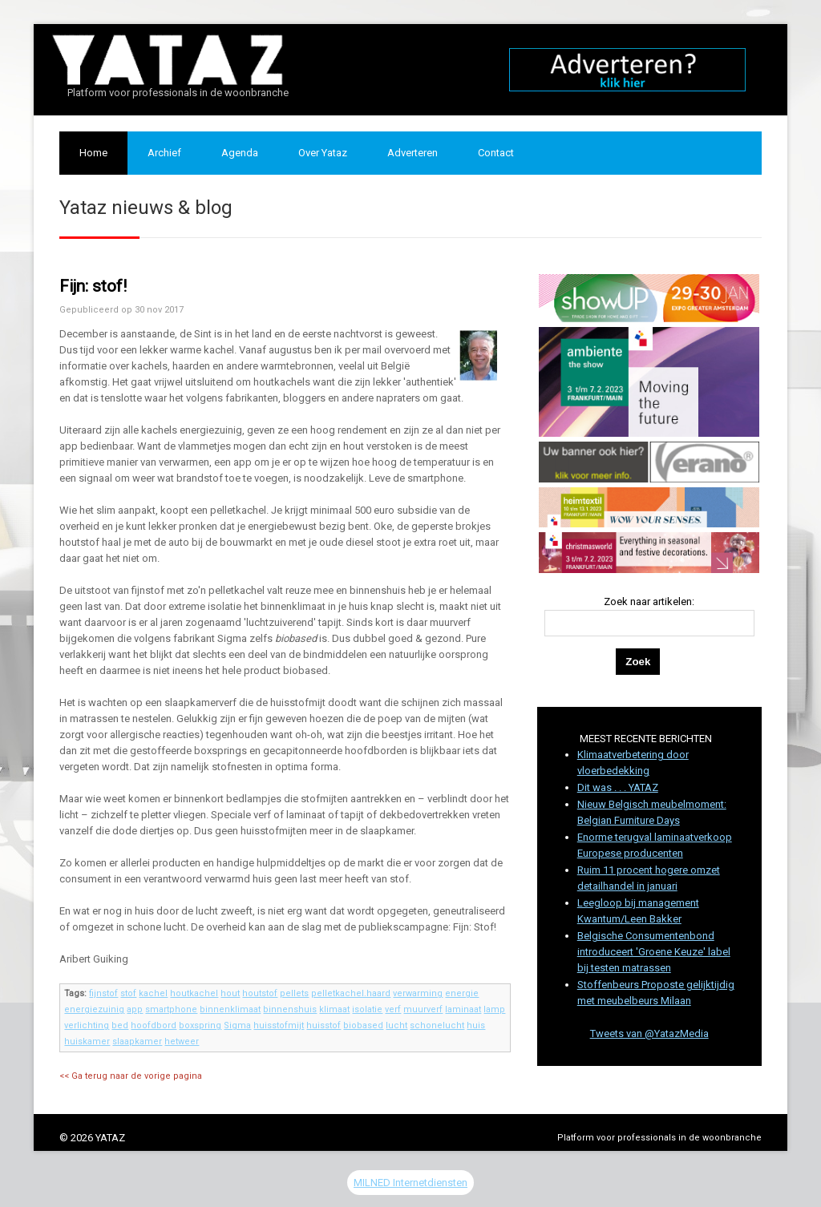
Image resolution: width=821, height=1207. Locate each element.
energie (462, 993)
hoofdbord (153, 1025)
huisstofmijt (278, 1025)
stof (128, 993)
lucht (396, 1025)
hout (230, 993)
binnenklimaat (230, 1009)
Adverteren (412, 153)
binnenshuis (290, 1009)
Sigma (237, 1025)
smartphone (171, 1009)
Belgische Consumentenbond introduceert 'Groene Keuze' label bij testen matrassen (653, 952)
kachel (153, 993)
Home (93, 153)
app (135, 1009)
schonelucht (437, 1025)
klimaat (334, 1009)
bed (119, 1025)
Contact (496, 153)
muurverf (423, 1009)
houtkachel (194, 993)
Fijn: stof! (93, 286)
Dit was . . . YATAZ (617, 787)
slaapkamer (137, 1041)
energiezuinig (94, 1009)
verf (393, 1009)
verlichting (86, 1025)
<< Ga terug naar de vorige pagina (130, 1076)
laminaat (463, 1009)
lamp (494, 1009)
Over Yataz (322, 153)
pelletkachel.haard (350, 993)
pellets (294, 993)
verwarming (418, 993)
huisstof (323, 1025)
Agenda (239, 153)
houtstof (259, 993)
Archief (164, 153)
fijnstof (103, 993)
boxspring (200, 1025)
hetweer (181, 1041)
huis (476, 1025)
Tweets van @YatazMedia (649, 1033)
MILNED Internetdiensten (410, 1183)
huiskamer (87, 1041)
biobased (363, 1025)
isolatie (367, 1009)
